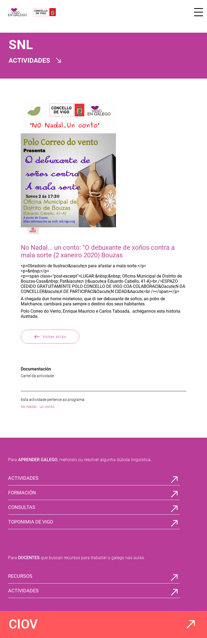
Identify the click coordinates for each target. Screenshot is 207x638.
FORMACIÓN (22, 492)
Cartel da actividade (37, 376)
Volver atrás (50, 336)
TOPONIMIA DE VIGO (30, 522)
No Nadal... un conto (37, 406)
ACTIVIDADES (23, 478)
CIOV (23, 624)
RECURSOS (20, 576)
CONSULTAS (21, 507)
